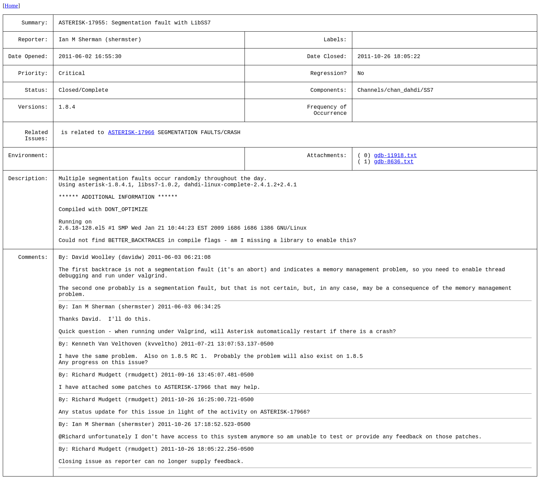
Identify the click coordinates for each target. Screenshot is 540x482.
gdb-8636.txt (394, 162)
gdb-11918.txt (395, 156)
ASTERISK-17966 (131, 133)
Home (11, 6)
